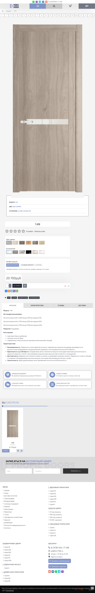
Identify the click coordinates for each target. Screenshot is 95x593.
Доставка (82, 305)
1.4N (9, 297)
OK (92, 588)
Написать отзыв (39, 231)
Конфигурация (11, 261)
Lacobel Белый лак (34, 297)
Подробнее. (10, 590)
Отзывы (61, 305)
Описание (12, 305)
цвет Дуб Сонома (23, 297)
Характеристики (37, 305)
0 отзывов (29, 231)
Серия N (8, 11)
